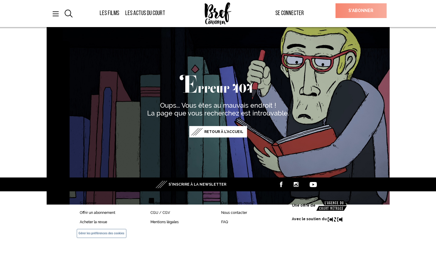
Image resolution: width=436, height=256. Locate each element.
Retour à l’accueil (223, 132)
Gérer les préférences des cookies (101, 233)
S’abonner (360, 10)
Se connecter (289, 13)
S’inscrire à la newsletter (197, 184)
